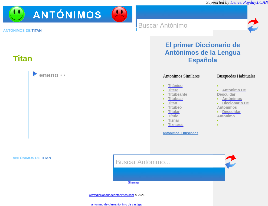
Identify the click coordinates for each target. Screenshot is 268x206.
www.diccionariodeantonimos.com (111, 195)
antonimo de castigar (128, 204)
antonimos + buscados (180, 133)
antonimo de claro (103, 204)
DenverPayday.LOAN (249, 2)
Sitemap (133, 182)
